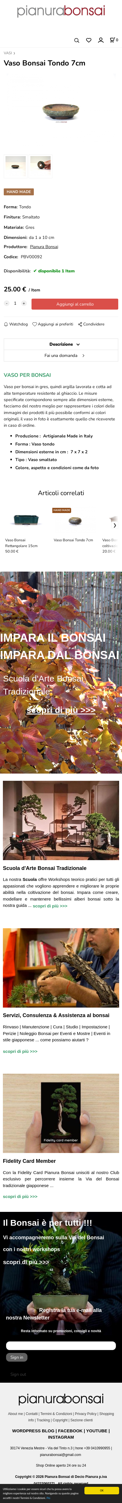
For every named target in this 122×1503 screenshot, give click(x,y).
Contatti (32, 1414)
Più (48, 1498)
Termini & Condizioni (56, 1414)
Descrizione (61, 344)
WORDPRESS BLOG (33, 1430)
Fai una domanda (61, 355)
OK (101, 1490)
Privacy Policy (86, 1414)
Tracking (43, 1420)
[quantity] (15, 303)
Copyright (60, 1420)
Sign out (18, 1374)
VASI (8, 53)
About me (15, 1414)
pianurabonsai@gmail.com (60, 1455)
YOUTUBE (96, 1430)
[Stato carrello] (114, 40)
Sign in (16, 1357)
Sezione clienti (82, 1420)
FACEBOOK (70, 1430)
